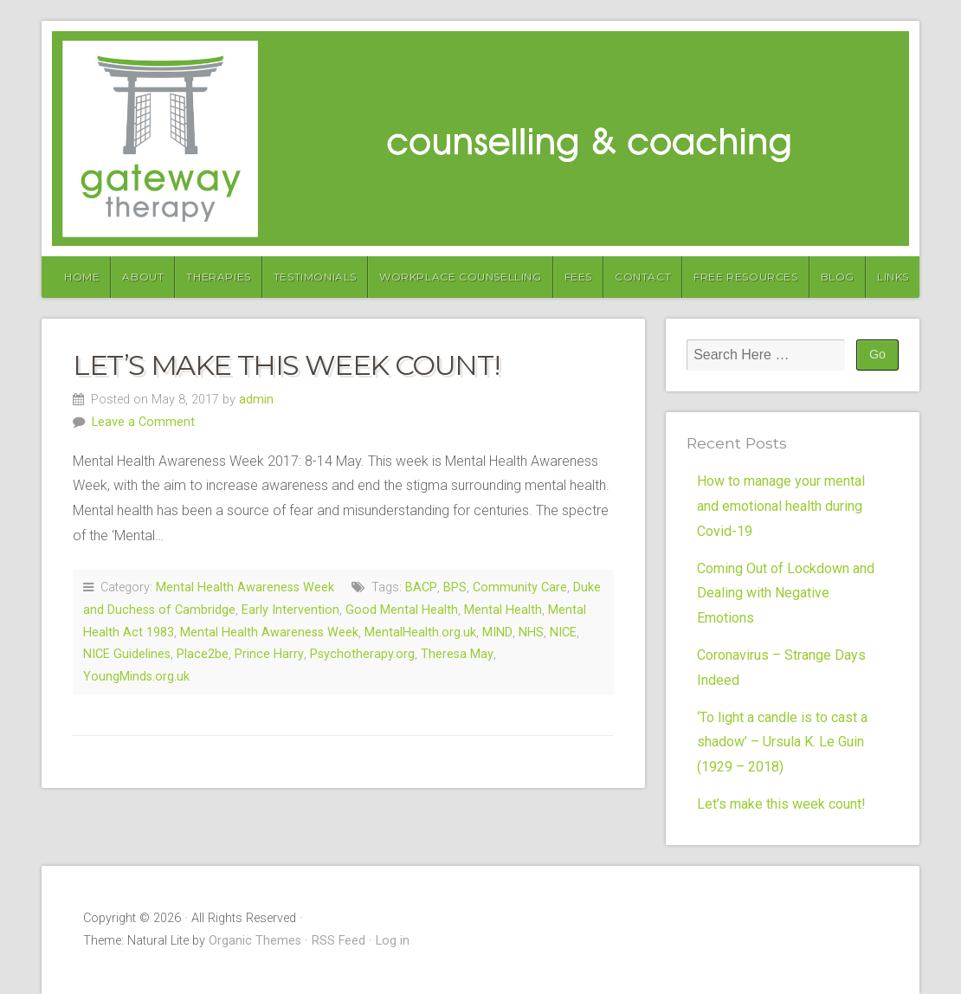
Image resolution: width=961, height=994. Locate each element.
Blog (838, 276)
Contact (643, 276)
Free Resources (745, 276)
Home (82, 276)
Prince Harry (269, 654)
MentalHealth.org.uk (420, 632)
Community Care (520, 587)
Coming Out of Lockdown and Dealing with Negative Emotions (785, 593)
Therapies (218, 276)
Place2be (203, 654)
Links (893, 276)
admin (256, 399)
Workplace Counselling (460, 276)
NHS (531, 632)
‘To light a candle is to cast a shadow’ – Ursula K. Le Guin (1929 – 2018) (782, 742)
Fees (578, 276)
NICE (563, 632)
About (143, 276)
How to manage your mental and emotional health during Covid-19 (781, 506)
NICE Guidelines (127, 654)
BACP (421, 587)
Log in (393, 940)
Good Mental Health (401, 610)
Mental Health (503, 610)
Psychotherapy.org (362, 654)
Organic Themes (255, 940)
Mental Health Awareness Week (245, 587)
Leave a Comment (143, 422)
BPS (455, 587)
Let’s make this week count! (286, 365)
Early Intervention (290, 610)
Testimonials (315, 276)
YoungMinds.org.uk (136, 676)
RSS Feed (338, 940)
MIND (497, 632)
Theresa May (457, 654)
